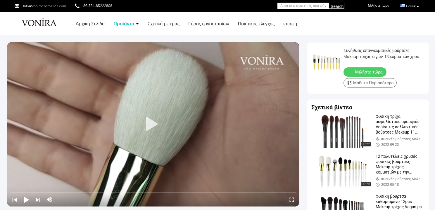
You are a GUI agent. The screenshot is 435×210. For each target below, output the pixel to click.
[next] (38, 199)
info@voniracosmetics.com (44, 6)
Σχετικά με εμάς (163, 23)
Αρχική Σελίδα (90, 23)
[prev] (14, 199)
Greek (412, 6)
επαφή (290, 23)
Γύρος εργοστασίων (208, 23)
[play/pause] (26, 199)
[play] (153, 124)
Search (337, 6)
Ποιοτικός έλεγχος (256, 23)
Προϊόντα (123, 23)
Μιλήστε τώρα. (366, 72)
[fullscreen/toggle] (292, 199)
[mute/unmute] (50, 199)
